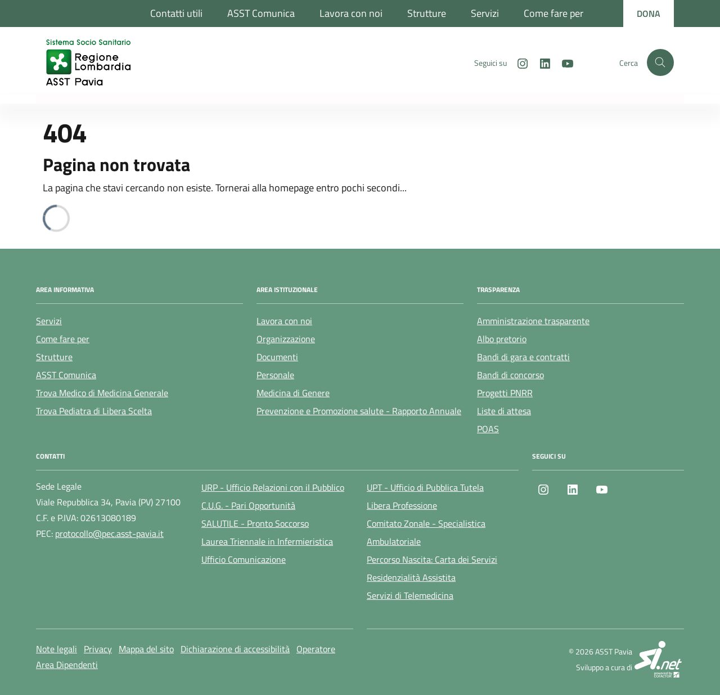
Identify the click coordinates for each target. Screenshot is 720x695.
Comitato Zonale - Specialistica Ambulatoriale (426, 532)
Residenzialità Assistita (411, 577)
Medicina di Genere (293, 393)
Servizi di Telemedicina (410, 595)
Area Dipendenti (67, 664)
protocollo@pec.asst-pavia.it (109, 533)
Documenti (277, 357)
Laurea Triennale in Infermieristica (267, 541)
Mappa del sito (146, 649)
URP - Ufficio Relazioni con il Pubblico (272, 487)
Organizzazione (285, 339)
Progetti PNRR (505, 393)
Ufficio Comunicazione (243, 559)
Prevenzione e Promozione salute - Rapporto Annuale (358, 411)
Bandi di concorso (510, 375)
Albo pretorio (501, 339)
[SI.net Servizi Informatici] (659, 659)
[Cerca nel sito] (660, 62)
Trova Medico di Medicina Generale (102, 393)
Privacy (98, 649)
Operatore (315, 649)
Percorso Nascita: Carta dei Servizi (432, 559)
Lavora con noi (351, 13)
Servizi (485, 13)
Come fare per (553, 13)
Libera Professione (402, 505)
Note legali (56, 649)
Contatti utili (176, 13)
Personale (275, 375)
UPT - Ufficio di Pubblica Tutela (425, 487)
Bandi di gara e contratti (523, 357)
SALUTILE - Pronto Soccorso (255, 523)
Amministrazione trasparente (533, 321)
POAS (488, 429)
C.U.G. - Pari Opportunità (248, 505)
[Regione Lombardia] (78, 13)
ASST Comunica (261, 13)
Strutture (426, 13)
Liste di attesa (504, 411)
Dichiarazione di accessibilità (235, 649)
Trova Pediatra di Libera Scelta (94, 411)
